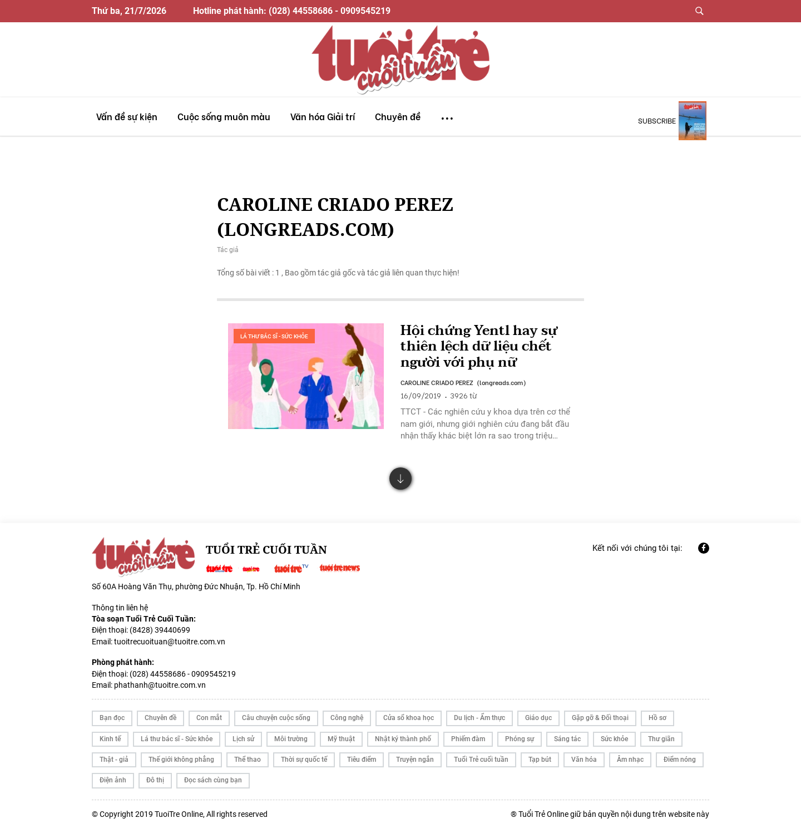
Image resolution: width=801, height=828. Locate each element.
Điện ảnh (113, 780)
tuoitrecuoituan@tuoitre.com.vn (169, 641)
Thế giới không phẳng (181, 759)
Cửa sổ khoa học (408, 718)
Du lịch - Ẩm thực (479, 718)
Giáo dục (538, 718)
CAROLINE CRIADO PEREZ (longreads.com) (463, 382)
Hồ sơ (657, 718)
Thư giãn (661, 739)
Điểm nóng (680, 759)
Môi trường (291, 739)
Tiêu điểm (361, 759)
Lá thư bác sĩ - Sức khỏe (274, 336)
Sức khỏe (614, 739)
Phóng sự (519, 739)
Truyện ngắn (415, 759)
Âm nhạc (630, 759)
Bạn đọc (112, 718)
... (447, 113)
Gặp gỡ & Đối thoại (600, 718)
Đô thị (155, 780)
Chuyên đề (160, 718)
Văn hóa (584, 759)
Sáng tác (567, 739)
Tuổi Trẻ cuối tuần (481, 759)
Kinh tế (110, 739)
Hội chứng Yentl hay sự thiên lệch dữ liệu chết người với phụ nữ (478, 346)
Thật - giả (114, 759)
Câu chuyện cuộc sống (276, 718)
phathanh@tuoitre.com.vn (160, 685)
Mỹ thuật (341, 739)
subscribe (657, 120)
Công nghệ (346, 718)
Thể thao (247, 759)
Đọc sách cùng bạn (213, 780)
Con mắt (209, 718)
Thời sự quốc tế (304, 759)
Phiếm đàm (468, 739)
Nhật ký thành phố (403, 739)
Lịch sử (243, 739)
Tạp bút (539, 759)
